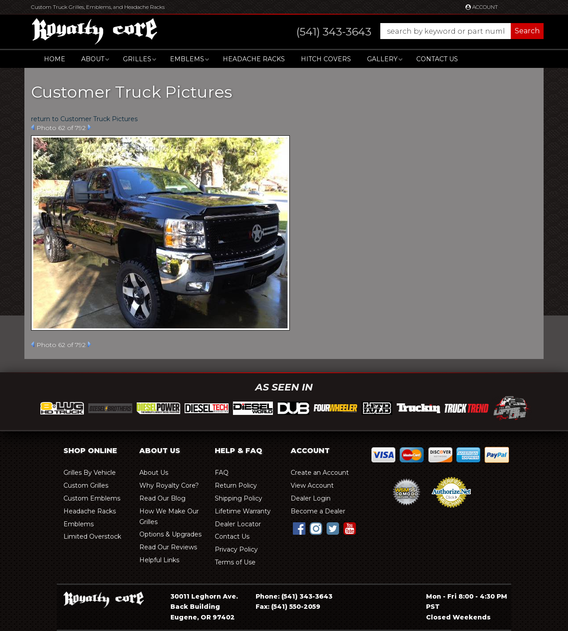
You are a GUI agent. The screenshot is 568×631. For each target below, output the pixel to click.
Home (54, 59)
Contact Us (437, 59)
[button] (411, 31)
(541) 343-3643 (306, 596)
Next (89, 127)
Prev (32, 127)
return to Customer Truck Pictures (84, 119)
